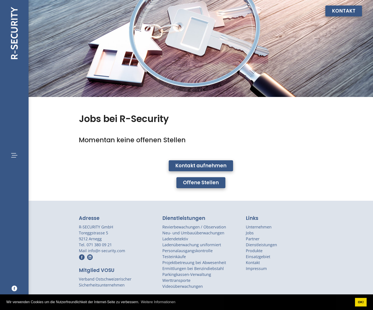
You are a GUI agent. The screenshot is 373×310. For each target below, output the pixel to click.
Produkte (254, 250)
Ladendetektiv (175, 238)
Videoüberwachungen (182, 286)
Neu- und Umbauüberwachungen (193, 232)
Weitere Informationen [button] (158, 302)
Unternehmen (259, 227)
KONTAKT (343, 10)
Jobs (250, 232)
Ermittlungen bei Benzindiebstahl (193, 268)
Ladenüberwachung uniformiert (191, 244)
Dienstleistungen (183, 218)
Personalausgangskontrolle (187, 250)
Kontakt (253, 262)
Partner (252, 238)
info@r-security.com (106, 250)
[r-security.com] (14, 32)
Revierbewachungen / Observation (194, 227)
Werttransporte (176, 280)
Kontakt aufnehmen (200, 165)
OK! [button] (361, 302)
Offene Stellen (201, 182)
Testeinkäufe (174, 256)
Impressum (256, 268)
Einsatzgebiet (258, 256)
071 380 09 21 (99, 244)
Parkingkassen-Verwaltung (186, 274)
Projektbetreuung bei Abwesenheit (194, 262)
